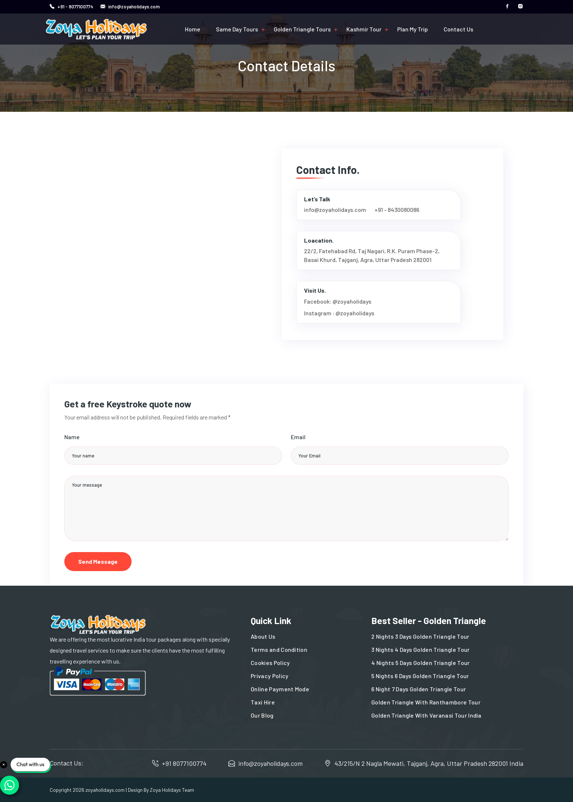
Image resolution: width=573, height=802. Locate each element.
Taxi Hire (263, 702)
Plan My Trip (412, 29)
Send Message (98, 561)
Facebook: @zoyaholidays (337, 301)
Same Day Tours (237, 29)
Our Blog (262, 715)
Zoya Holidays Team (172, 790)
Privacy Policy (269, 675)
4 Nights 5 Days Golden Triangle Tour (420, 662)
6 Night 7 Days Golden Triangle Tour (418, 688)
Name (72, 436)
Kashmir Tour (364, 29)
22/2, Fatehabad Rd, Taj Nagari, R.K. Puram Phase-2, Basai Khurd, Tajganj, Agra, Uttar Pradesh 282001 (372, 255)
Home (192, 29)
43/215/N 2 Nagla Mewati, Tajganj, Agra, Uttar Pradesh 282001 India (428, 763)
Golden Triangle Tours (302, 29)
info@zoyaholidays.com (133, 6)
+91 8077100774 (184, 763)
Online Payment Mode (280, 688)
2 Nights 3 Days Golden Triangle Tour (420, 636)
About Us (263, 636)
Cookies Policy (270, 662)
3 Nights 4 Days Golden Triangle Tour (420, 649)
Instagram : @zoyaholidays (339, 312)
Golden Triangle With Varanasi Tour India (426, 715)
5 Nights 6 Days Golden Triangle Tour (420, 675)
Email (298, 436)
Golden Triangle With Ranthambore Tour (426, 702)
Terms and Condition (279, 649)
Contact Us (458, 29)
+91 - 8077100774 (75, 6)
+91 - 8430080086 (397, 209)
